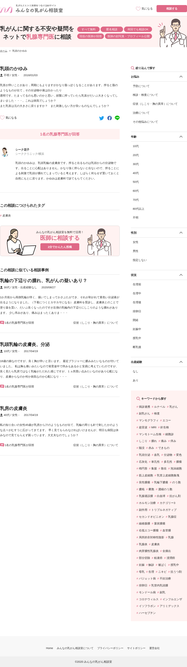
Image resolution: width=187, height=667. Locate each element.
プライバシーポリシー (110, 648)
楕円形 (143, 468)
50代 (136, 181)
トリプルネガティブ (164, 509)
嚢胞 (151, 489)
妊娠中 (137, 329)
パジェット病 (147, 578)
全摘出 (167, 550)
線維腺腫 (144, 523)
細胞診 (169, 434)
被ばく (162, 564)
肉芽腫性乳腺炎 (149, 550)
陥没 (142, 447)
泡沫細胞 (176, 468)
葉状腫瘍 (159, 523)
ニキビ (162, 571)
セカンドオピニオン (151, 516)
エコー (167, 420)
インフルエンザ (172, 599)
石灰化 (143, 461)
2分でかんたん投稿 (60, 246)
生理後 (137, 302)
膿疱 (142, 489)
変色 (179, 454)
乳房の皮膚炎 (13, 408)
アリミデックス (169, 606)
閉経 (135, 320)
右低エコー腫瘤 (149, 530)
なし (135, 371)
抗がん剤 (175, 495)
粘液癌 (158, 557)
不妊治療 (165, 578)
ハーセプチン (147, 612)
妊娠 (142, 564)
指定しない (140, 260)
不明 (135, 217)
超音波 (143, 427)
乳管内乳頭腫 (159, 585)
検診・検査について (145, 94)
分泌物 (168, 454)
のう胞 (176, 482)
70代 (136, 199)
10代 (136, 146)
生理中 (137, 293)
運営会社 (154, 648)
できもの (163, 447)
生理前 (137, 284)
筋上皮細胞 (146, 475)
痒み (173, 440)
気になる (11, 117)
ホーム (3, 50)
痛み (164, 440)
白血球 (161, 495)
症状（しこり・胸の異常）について (155, 103)
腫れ (154, 440)
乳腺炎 (143, 544)
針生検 (164, 427)
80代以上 (138, 208)
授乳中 (137, 338)
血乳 (157, 454)
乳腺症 (172, 516)
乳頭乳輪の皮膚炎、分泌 (25, 344)
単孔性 (155, 461)
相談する (171, 8)
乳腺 (171, 537)
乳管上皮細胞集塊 (168, 475)
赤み (151, 447)
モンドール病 (147, 592)
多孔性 (168, 461)
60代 (136, 190)
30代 (136, 164)
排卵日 (137, 311)
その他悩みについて (145, 121)
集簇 (154, 468)
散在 (164, 468)
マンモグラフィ (149, 420)
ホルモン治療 (147, 502)
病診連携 (144, 406)
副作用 (143, 509)
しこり (143, 440)
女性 (135, 242)
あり (135, 380)
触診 (151, 564)
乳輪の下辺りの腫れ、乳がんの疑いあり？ (43, 280)
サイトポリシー (136, 648)
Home (49, 648)
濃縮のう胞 (165, 489)
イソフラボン (147, 606)
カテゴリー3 (167, 502)
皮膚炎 (6, 215)
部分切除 (144, 557)
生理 (151, 571)
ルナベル (159, 406)
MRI (154, 427)
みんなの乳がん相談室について (75, 648)
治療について (141, 112)
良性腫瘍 (144, 482)
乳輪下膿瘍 (161, 482)
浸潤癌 (171, 557)
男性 (135, 251)
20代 (136, 155)
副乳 (162, 592)
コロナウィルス (149, 599)
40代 (136, 173)
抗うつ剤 (176, 571)
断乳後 (137, 347)
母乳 (142, 571)
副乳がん (144, 413)
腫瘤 (179, 461)
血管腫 (167, 530)
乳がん (173, 406)
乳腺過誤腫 (146, 495)
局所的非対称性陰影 (151, 537)
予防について (141, 86)
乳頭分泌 (144, 454)
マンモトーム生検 (150, 434)
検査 (157, 413)
